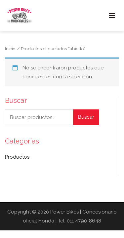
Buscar (86, 117)
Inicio (10, 48)
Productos (17, 157)
